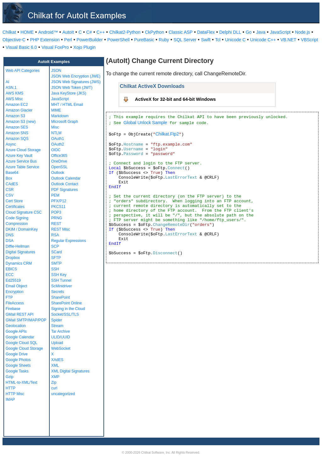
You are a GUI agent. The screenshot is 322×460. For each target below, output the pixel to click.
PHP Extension (45, 39)
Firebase (13, 309)
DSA (10, 241)
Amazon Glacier (19, 110)
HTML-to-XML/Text (21, 382)
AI (7, 82)
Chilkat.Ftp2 (167, 133)
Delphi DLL (230, 32)
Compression (17, 223)
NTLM (56, 133)
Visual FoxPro (55, 47)
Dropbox (13, 258)
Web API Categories (23, 70)
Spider (56, 320)
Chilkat (9, 32)
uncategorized (63, 394)
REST (56, 223)
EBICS (11, 269)
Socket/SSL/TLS (65, 314)
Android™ (48, 32)
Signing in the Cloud (68, 309)
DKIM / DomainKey (22, 229)
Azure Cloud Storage (23, 150)
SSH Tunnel (61, 280)
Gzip (10, 377)
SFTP (56, 258)
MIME (56, 110)
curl (54, 388)
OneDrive (59, 161)
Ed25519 (13, 280)
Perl (68, 39)
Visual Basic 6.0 (21, 47)
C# (89, 32)
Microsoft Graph (64, 121)
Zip (54, 382)
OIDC (56, 150)
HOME (27, 32)
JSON (56, 70)
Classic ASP (180, 32)
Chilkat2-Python (125, 32)
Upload (57, 343)
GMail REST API (19, 314)
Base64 (12, 172)
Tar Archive (60, 331)
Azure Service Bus (21, 161)
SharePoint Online (66, 303)
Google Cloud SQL (21, 343)
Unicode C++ (263, 39)
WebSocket (60, 348)
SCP (55, 246)
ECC (10, 275)
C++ (101, 32)
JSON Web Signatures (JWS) (76, 82)
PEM (55, 195)
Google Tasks (17, 371)
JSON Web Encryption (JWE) (75, 76)
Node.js (302, 32)
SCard (56, 252)
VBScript (309, 39)
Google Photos (18, 360)
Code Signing (17, 218)
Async (11, 144)
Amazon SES (17, 127)
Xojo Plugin (84, 47)
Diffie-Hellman (17, 246)
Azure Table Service (22, 167)
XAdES (57, 360)
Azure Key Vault (19, 155)
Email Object (16, 286)
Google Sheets (18, 365)
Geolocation (16, 326)
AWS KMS (14, 93)
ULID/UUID (60, 337)
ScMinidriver (61, 286)
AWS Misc (14, 99)
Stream (57, 326)
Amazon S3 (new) (21, 121)
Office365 (59, 155)
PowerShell (118, 39)
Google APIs (16, 331)
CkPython (154, 32)
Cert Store (14, 201)
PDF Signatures (64, 189)
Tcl (217, 39)
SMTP (56, 263)
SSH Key (59, 275)
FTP (9, 297)
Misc (55, 127)
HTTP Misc (15, 394)
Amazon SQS (17, 138)
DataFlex (206, 32)
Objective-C (14, 39)
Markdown (60, 116)
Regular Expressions (68, 241)
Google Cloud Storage (24, 348)
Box (9, 178)
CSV (10, 195)
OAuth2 (57, 144)
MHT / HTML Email (67, 104)
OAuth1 (57, 138)
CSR (10, 189)
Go (249, 32)
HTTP (10, 388)
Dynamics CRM (19, 263)
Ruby (164, 39)
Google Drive (17, 354)
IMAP (10, 399)
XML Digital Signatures (70, 371)
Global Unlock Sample (145, 122)
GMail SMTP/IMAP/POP (26, 320)
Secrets (57, 292)
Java (260, 32)
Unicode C (235, 39)
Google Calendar (20, 337)
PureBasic (144, 39)
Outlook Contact (64, 184)
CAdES (12, 184)
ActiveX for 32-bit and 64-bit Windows (175, 99)
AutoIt (68, 32)
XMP (55, 377)
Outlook (57, 172)
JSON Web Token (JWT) (71, 87)
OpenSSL (59, 167)
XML (55, 365)
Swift (205, 39)
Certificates (15, 206)
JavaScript (280, 32)
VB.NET (288, 39)
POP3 (56, 212)
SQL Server (185, 39)
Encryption (15, 292)
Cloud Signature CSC (24, 212)
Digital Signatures (20, 252)
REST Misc (60, 229)
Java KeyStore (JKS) (68, 93)
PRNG (56, 218)
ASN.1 (11, 87)
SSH (55, 269)
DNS (10, 235)
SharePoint (60, 297)
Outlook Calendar (65, 178)
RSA (55, 235)
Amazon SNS (17, 133)
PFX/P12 (58, 201)
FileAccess (15, 303)
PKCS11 (58, 206)
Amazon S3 (15, 116)
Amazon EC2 (17, 104)
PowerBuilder (89, 39)
